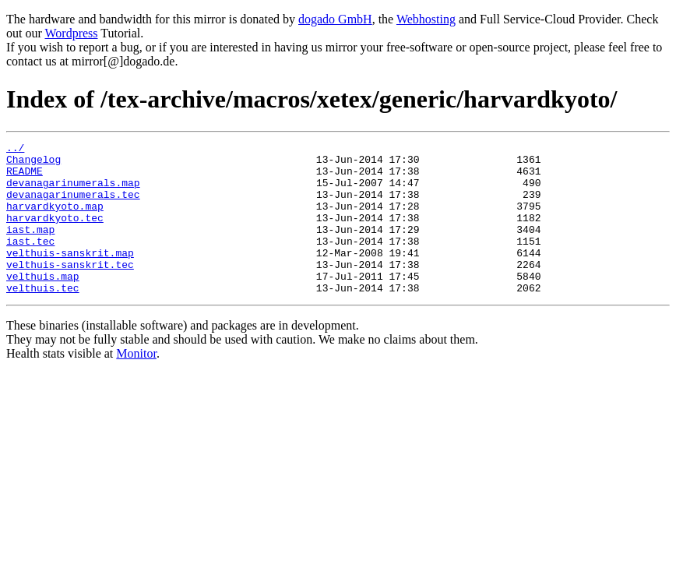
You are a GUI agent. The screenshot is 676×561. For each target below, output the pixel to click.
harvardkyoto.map (55, 220)
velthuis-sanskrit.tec (70, 290)
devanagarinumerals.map (73, 192)
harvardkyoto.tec (55, 234)
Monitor (136, 383)
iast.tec (30, 262)
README (24, 178)
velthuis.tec (42, 318)
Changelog (33, 164)
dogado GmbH (335, 19)
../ (15, 150)
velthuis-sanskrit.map (70, 276)
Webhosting (426, 19)
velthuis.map (42, 304)
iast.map (30, 248)
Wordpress (70, 33)
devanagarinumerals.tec (73, 206)
